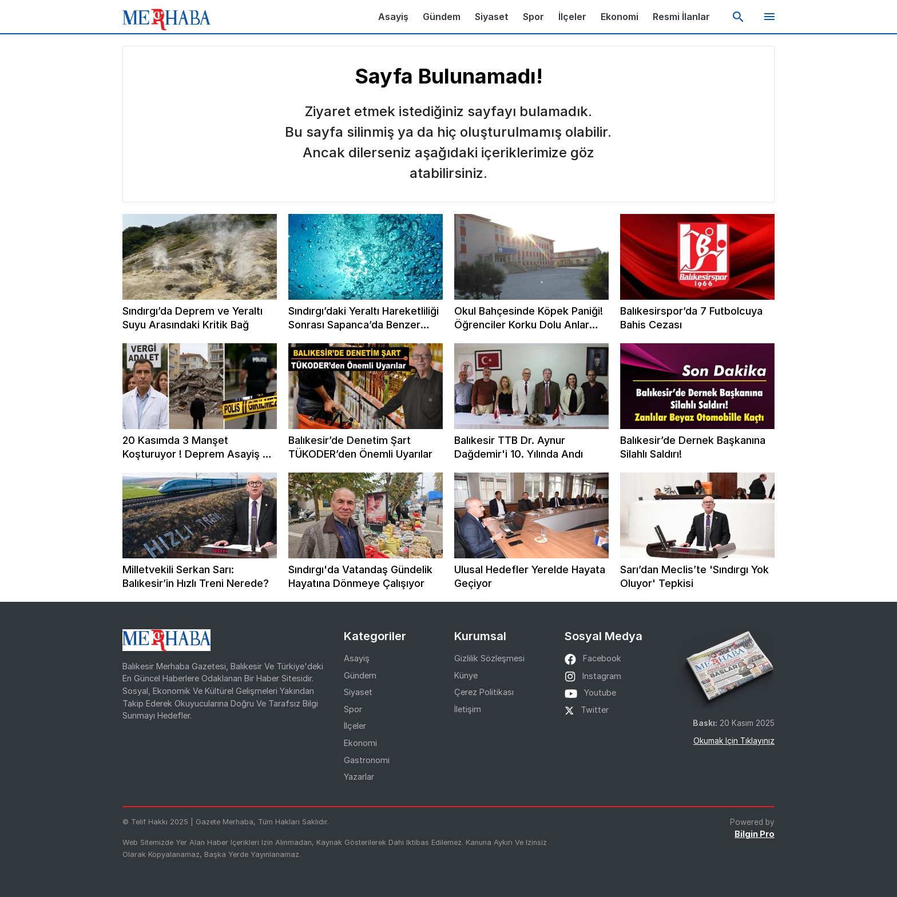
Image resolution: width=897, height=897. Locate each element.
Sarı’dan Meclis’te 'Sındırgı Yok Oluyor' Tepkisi (694, 576)
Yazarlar (359, 776)
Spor (533, 16)
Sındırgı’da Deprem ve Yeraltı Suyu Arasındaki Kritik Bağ (192, 318)
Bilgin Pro (755, 834)
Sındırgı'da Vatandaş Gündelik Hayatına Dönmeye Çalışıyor (360, 576)
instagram (593, 676)
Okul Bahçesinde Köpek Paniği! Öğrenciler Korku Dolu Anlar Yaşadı (528, 318)
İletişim (467, 709)
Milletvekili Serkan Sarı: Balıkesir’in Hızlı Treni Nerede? (195, 576)
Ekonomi (619, 16)
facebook (593, 658)
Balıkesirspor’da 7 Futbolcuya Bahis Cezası (691, 318)
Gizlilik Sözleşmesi (489, 658)
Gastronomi (367, 760)
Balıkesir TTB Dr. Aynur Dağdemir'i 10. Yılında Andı (518, 447)
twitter (587, 710)
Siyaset (492, 16)
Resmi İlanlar (681, 16)
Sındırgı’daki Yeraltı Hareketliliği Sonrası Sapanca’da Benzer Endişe (363, 318)
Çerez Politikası (484, 692)
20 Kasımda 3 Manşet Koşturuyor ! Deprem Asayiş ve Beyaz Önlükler (198, 447)
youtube (590, 692)
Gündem (442, 16)
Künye (466, 675)
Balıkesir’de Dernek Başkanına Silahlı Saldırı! (692, 447)
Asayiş (393, 16)
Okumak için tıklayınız (734, 740)
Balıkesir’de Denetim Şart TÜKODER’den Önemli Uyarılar (360, 447)
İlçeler (572, 16)
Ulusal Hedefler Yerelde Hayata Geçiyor (529, 576)
